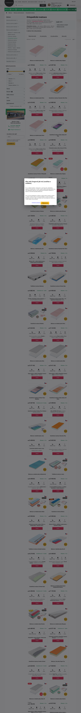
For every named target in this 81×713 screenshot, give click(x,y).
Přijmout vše (45, 203)
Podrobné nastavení (36, 202)
